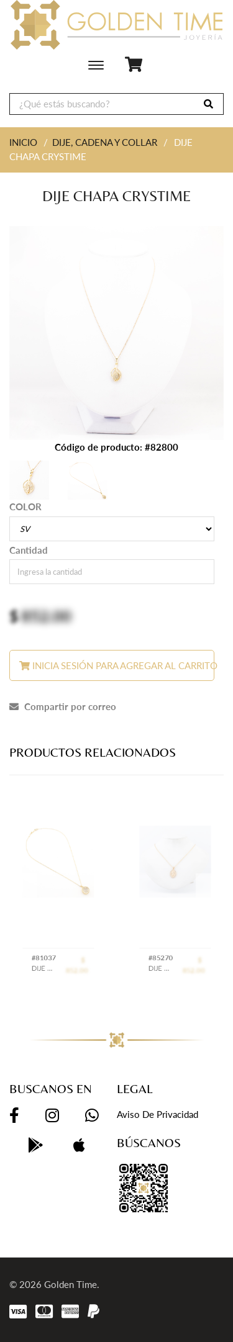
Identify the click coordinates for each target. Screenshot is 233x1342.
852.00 (46, 615)
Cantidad (28, 550)
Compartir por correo (62, 706)
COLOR (25, 506)
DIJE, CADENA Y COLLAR (104, 142)
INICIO (23, 142)
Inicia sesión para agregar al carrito (116, 665)
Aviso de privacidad (157, 1114)
